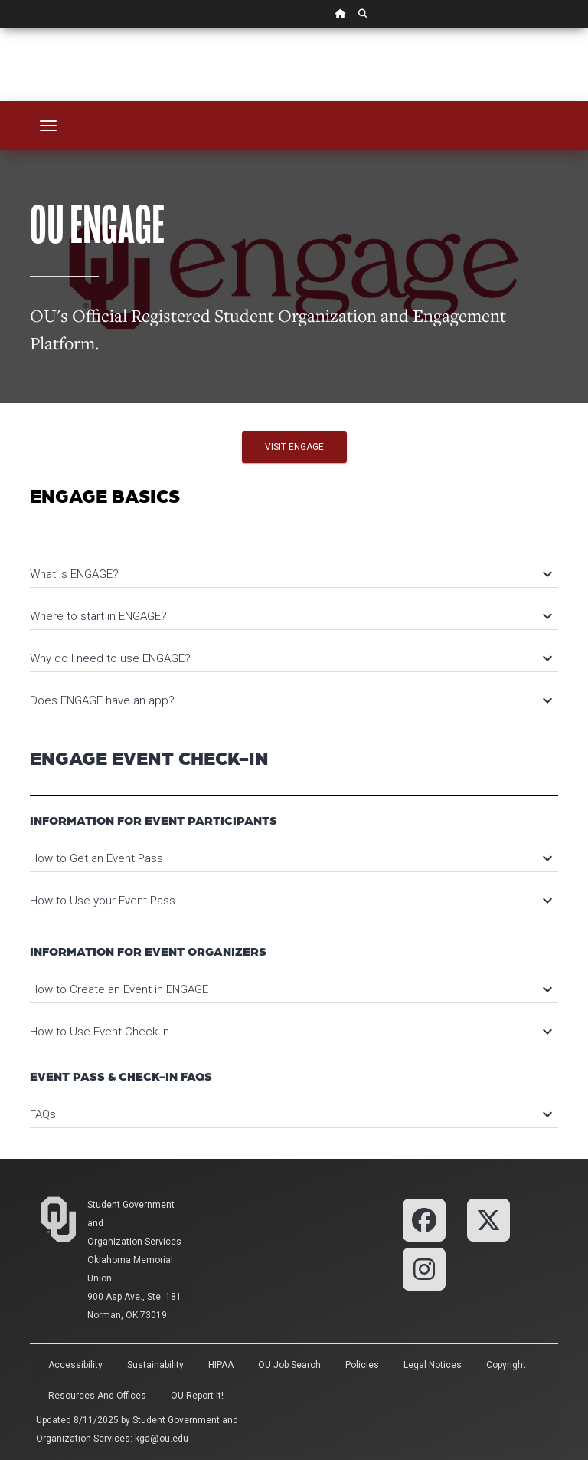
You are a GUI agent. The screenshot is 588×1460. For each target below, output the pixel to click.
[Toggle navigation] (48, 125)
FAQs (290, 1114)
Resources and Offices (97, 1395)
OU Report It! (197, 1395)
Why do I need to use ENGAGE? (290, 658)
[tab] (294, 567)
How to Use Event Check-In (290, 1031)
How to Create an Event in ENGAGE (290, 989)
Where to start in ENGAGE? (290, 616)
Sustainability (155, 1365)
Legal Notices (432, 1365)
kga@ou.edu (161, 1438)
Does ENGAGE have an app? (290, 700)
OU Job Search (289, 1365)
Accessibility (75, 1365)
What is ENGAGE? (290, 574)
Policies (362, 1365)
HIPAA (221, 1365)
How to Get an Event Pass (290, 858)
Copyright (506, 1365)
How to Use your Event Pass (290, 900)
